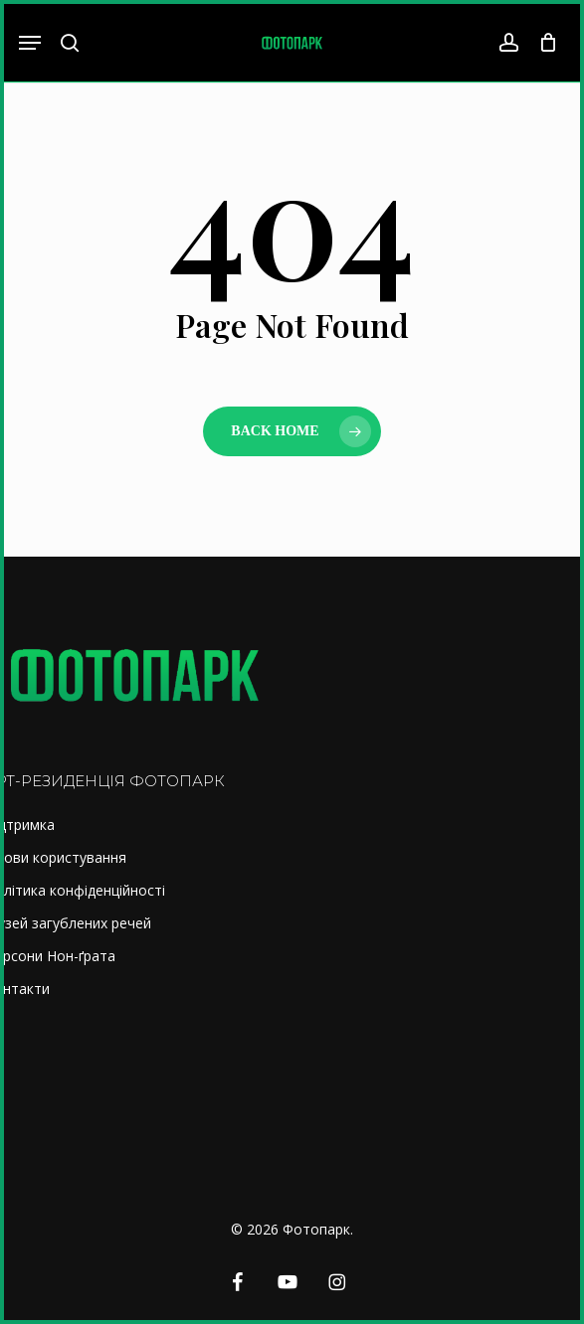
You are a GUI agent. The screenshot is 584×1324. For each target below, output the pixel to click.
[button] (30, 43)
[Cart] (542, 43)
